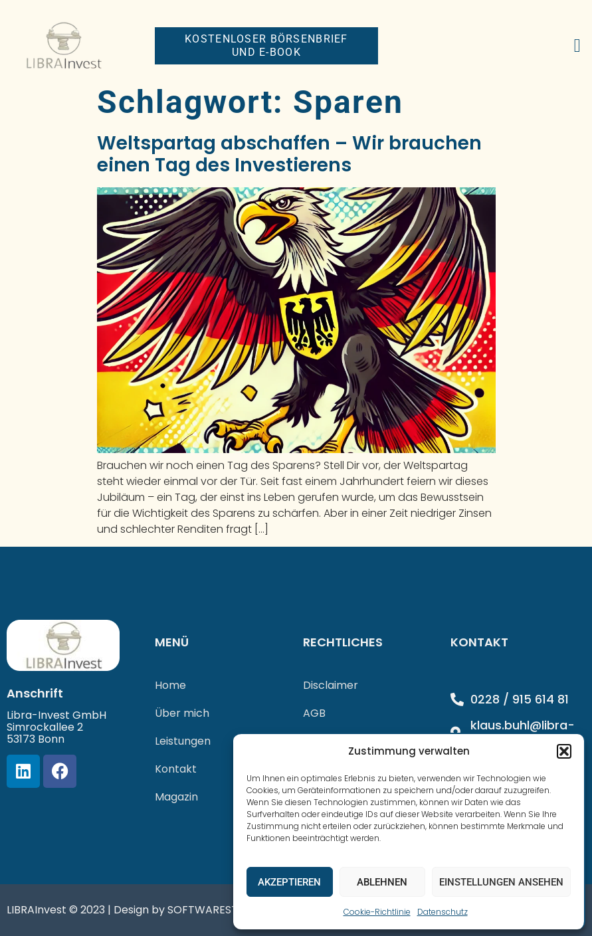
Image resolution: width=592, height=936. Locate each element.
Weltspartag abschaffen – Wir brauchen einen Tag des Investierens (289, 154)
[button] (564, 751)
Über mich (182, 713)
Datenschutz (442, 911)
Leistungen (183, 741)
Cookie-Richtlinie (377, 911)
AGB (314, 713)
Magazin (176, 796)
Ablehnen (382, 882)
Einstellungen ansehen (501, 882)
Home (170, 685)
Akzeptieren (289, 882)
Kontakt (176, 769)
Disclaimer (330, 685)
